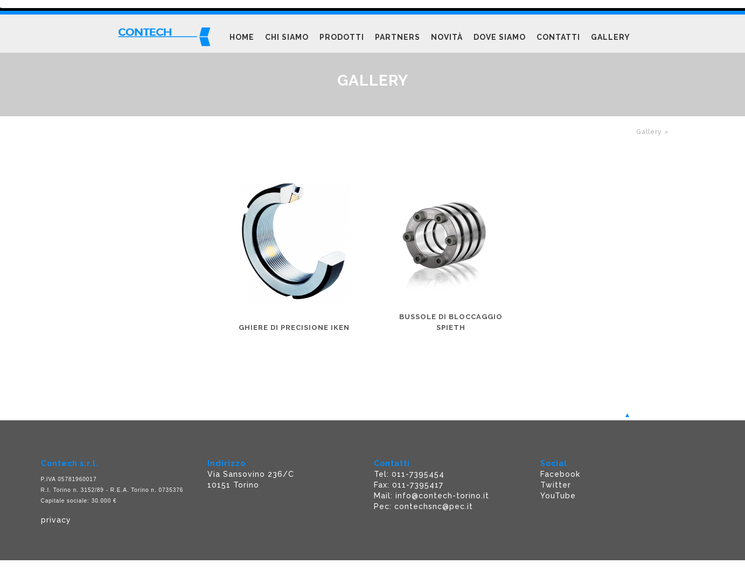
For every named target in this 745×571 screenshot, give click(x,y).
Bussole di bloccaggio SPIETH (451, 322)
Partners (397, 37)
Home (241, 37)
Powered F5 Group (42, 565)
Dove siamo (500, 37)
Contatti (558, 37)
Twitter (555, 485)
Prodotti (341, 37)
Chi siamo (287, 37)
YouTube (558, 495)
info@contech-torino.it (442, 495)
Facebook (560, 474)
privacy (56, 520)
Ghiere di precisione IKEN (294, 327)
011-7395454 (418, 474)
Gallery (610, 37)
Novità (447, 37)
